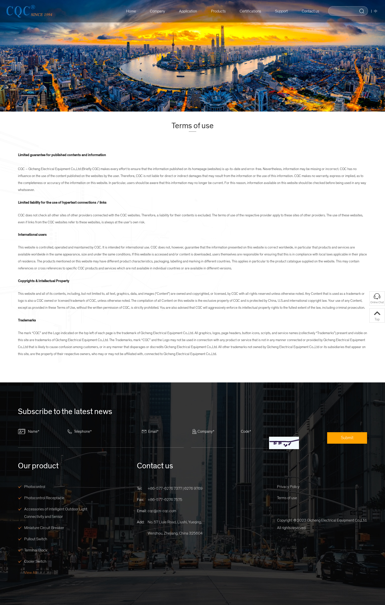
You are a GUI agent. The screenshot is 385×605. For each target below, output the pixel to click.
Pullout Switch (35, 539)
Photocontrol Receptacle (44, 497)
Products (215, 11)
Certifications (247, 11)
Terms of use (287, 497)
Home (128, 11)
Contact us (307, 11)
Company (154, 11)
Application (185, 11)
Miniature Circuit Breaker (44, 527)
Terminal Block (35, 550)
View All (30, 572)
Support (278, 11)
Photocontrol (34, 486)
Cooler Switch (35, 561)
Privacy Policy (288, 486)
